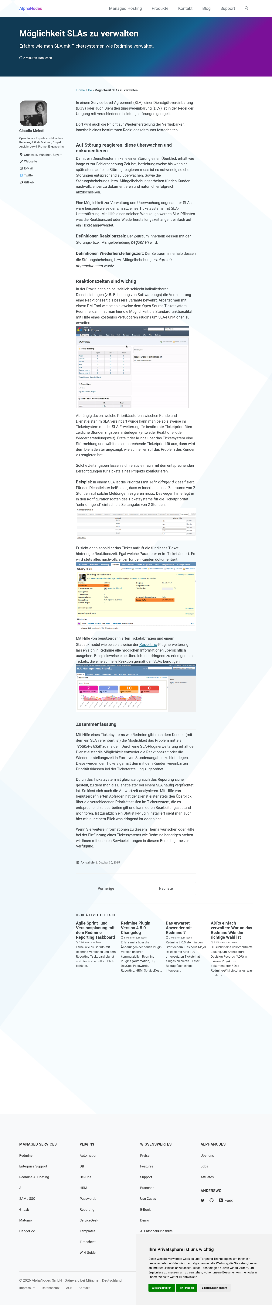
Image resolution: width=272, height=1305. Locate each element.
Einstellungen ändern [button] (217, 1287)
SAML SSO (28, 1198)
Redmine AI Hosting (35, 1177)
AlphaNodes (30, 8)
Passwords (89, 1198)
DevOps (86, 1177)
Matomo (26, 1220)
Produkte (157, 8)
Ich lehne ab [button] (188, 1287)
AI (21, 1188)
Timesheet (88, 1242)
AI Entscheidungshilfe (158, 1231)
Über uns (208, 1155)
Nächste (166, 997)
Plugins (88, 1144)
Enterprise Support (34, 1166)
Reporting (155, 717)
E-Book (146, 1209)
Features (147, 1166)
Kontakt (183, 8)
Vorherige (106, 997)
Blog (204, 8)
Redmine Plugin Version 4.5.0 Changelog (135, 1039)
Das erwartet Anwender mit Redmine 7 (179, 1039)
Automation (89, 1155)
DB (82, 1166)
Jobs (205, 1166)
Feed (228, 1200)
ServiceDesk (90, 1220)
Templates (88, 1231)
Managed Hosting (123, 8)
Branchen (148, 1188)
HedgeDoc (28, 1231)
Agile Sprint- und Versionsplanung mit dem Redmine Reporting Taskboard (95, 1041)
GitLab (24, 1209)
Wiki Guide (88, 1252)
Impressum (28, 1288)
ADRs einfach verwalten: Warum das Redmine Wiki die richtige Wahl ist (231, 1041)
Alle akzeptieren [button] (162, 1287)
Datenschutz (54, 1288)
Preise (145, 1155)
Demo (145, 1220)
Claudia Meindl (33, 142)
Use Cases (149, 1198)
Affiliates (208, 1177)
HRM (84, 1188)
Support (225, 8)
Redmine (26, 1155)
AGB (74, 1288)
